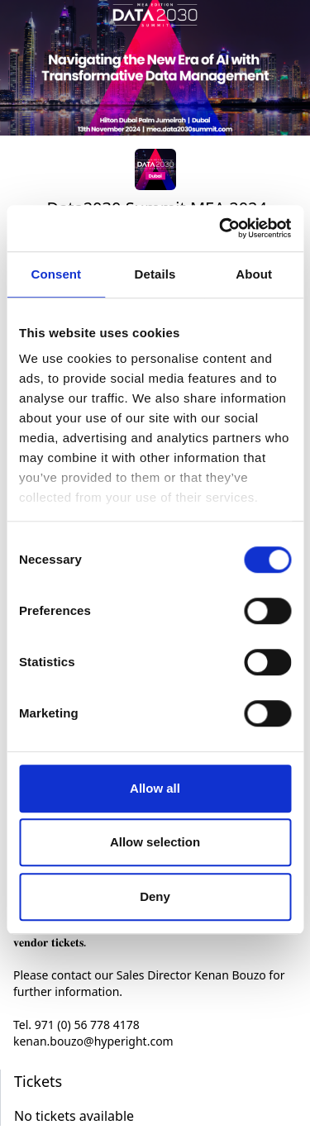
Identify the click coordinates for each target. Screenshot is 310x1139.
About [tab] (254, 274)
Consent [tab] (56, 274)
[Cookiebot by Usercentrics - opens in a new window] (220, 228)
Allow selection (155, 842)
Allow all (155, 788)
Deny (155, 896)
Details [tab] (155, 274)
